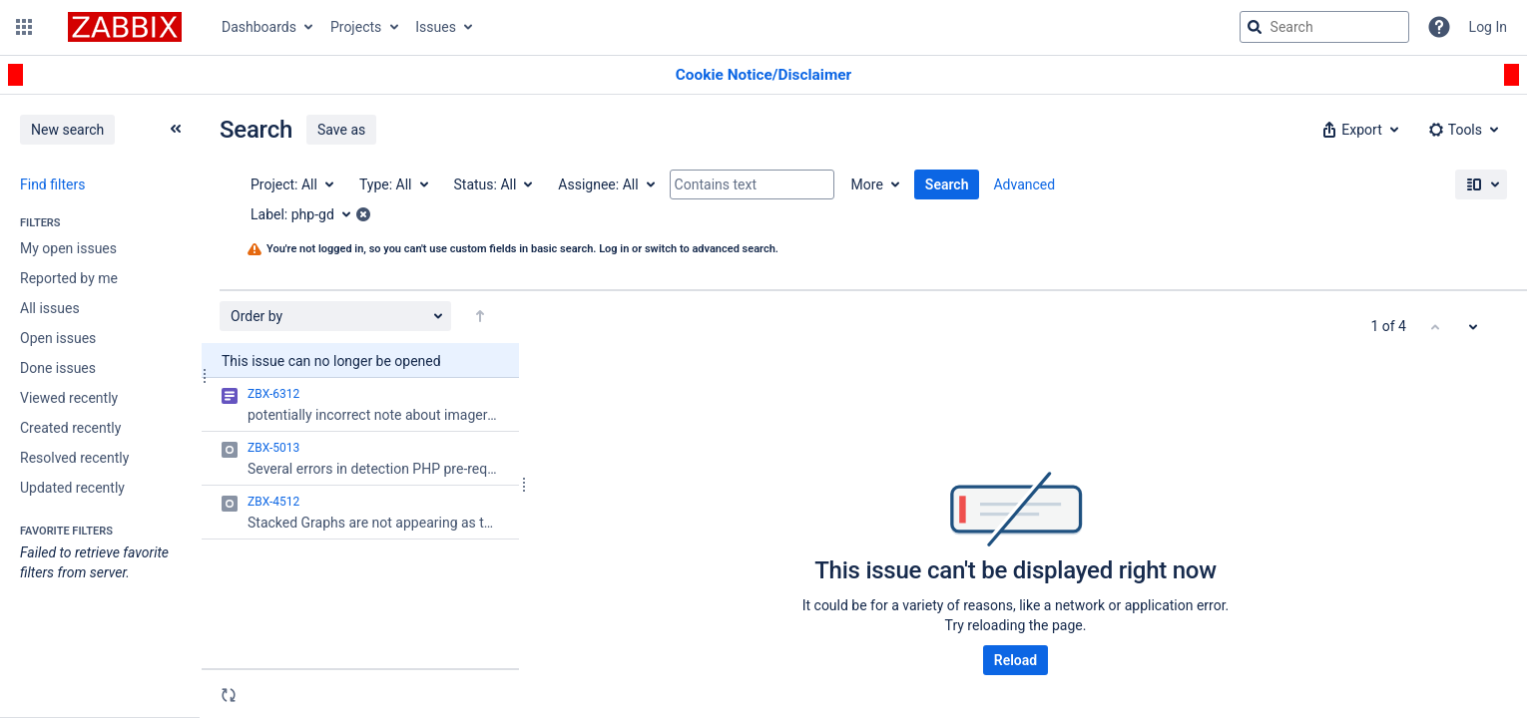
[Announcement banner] (763, 75)
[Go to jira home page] (125, 27)
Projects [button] (355, 27)
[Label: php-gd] (307, 214)
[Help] (1439, 27)
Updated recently (72, 488)
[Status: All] (492, 184)
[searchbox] (1324, 27)
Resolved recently (74, 458)
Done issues (58, 368)
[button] (24, 27)
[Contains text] (752, 184)
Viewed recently (69, 398)
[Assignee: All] (605, 184)
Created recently (70, 428)
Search (947, 184)
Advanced (1024, 184)
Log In (1488, 27)
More (867, 184)
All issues (50, 308)
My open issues (68, 248)
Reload (1015, 660)
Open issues (58, 338)
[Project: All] (291, 184)
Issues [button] (435, 27)
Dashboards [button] (259, 27)
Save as (341, 130)
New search (67, 130)
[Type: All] (392, 184)
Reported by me (69, 278)
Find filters (52, 184)
